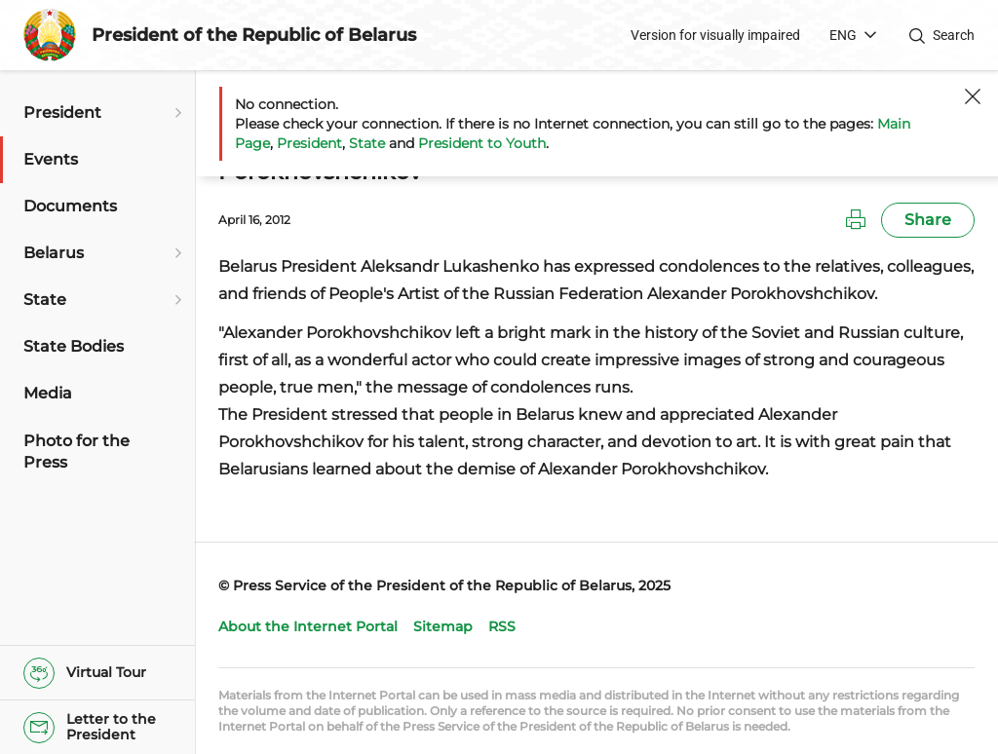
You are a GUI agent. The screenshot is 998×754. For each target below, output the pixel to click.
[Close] (972, 96)
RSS (502, 626)
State (367, 143)
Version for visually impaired (715, 35)
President (309, 143)
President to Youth (482, 143)
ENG (843, 35)
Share (927, 219)
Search (954, 35)
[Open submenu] (175, 113)
